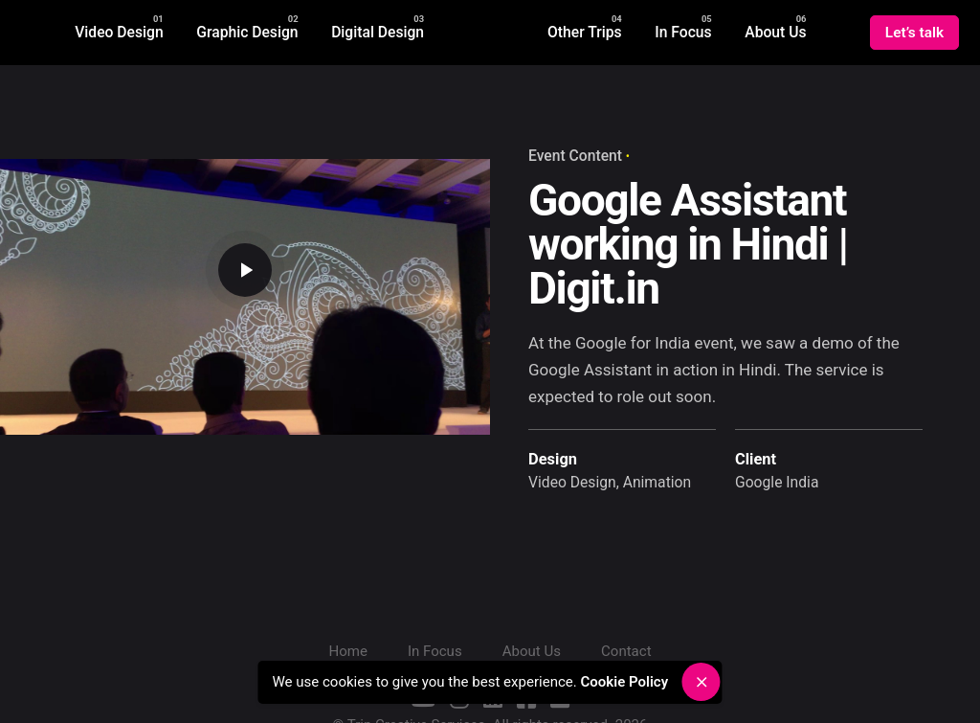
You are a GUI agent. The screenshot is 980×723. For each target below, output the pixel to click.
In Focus (435, 651)
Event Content (575, 156)
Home (347, 651)
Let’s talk (914, 32)
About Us (531, 651)
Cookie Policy (629, 681)
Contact (626, 651)
